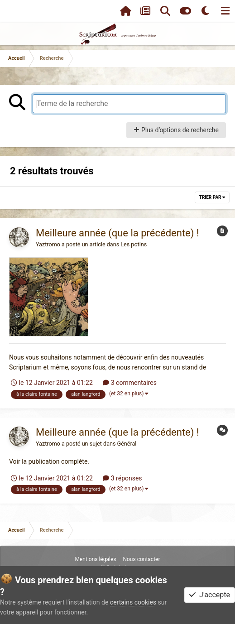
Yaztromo (48, 244)
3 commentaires (130, 382)
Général (127, 443)
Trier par (212, 197)
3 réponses (122, 478)
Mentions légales (95, 559)
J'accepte (209, 594)
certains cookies (133, 602)
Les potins (133, 244)
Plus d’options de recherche (176, 130)
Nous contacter (141, 559)
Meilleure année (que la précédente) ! (117, 233)
